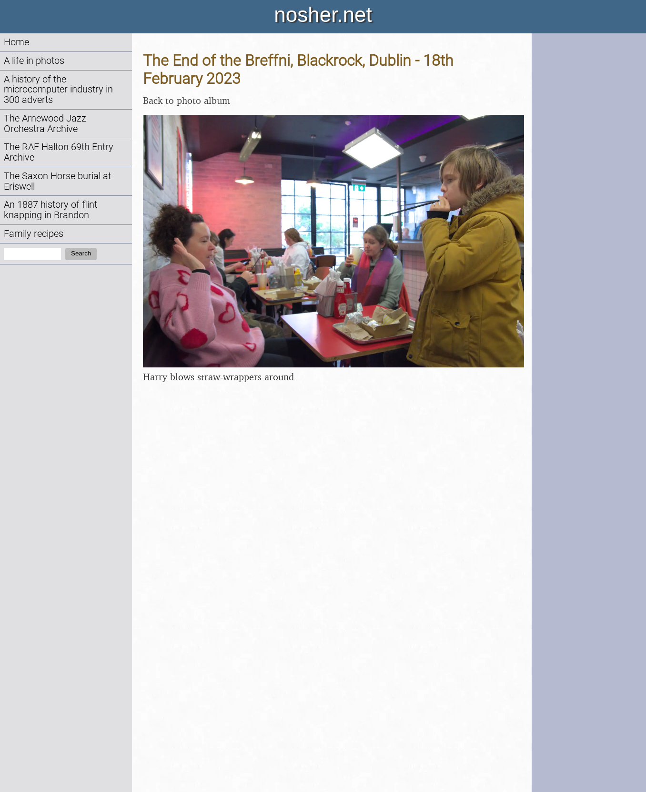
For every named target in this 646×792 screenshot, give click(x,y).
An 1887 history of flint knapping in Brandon (50, 210)
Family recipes (33, 233)
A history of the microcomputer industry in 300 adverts (58, 90)
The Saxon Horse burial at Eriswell (57, 181)
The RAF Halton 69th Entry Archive (58, 152)
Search (81, 253)
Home (16, 42)
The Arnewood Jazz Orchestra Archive (45, 123)
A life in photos (34, 60)
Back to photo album (186, 100)
